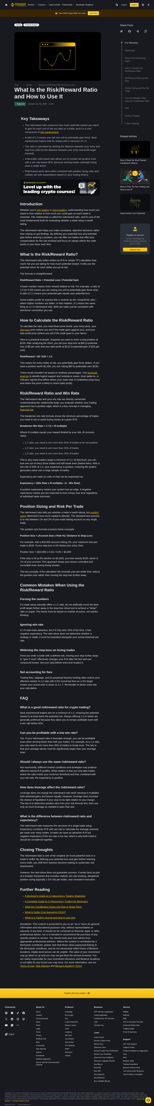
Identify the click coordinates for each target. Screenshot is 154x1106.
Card (67, 1029)
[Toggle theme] (148, 4)
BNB (125, 1018)
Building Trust (41, 1039)
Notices (39, 1052)
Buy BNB (97, 1068)
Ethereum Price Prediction (104, 1057)
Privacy (39, 1035)
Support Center (129, 1047)
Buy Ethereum (99, 1078)
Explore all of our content (77, 993)
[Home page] (18, 5)
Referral (126, 1015)
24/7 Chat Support (130, 1044)
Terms (38, 1032)
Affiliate (126, 1012)
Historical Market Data (131, 1025)
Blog (37, 1042)
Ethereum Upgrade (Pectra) (104, 1061)
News (38, 1022)
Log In (124, 5)
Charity (67, 1056)
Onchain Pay (99, 1025)
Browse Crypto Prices (102, 1041)
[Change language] (143, 5)
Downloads (40, 1056)
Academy (68, 1032)
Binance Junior (70, 1025)
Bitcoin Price (98, 1044)
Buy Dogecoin (99, 1074)
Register (134, 5)
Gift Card (68, 1035)
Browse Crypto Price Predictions (106, 1051)
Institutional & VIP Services (104, 1018)
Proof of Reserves (130, 1032)
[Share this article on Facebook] (129, 31)
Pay (66, 1018)
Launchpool (69, 1039)
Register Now (135, 250)
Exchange (68, 1012)
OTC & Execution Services (133, 1022)
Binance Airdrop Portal (131, 1068)
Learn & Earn (99, 1037)
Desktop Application (43, 1059)
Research (68, 1052)
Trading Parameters (130, 1064)
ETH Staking (69, 1045)
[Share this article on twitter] (121, 31)
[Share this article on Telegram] (137, 31)
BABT (67, 1049)
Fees (125, 1054)
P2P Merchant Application (103, 1012)
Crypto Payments (71, 1022)
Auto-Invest (69, 1042)
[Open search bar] (116, 5)
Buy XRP (97, 1071)
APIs (125, 1057)
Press (38, 1025)
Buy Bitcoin (98, 1064)
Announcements (42, 1018)
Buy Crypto (69, 1015)
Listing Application (101, 1015)
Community (40, 1045)
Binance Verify (128, 1061)
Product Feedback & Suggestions (135, 1051)
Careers (39, 1015)
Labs (96, 1022)
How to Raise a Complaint (133, 1074)
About (38, 1012)
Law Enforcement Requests (133, 1071)
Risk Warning (41, 1049)
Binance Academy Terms (21, 1101)
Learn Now (93, 13)
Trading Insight (128, 1029)
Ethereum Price (100, 1047)
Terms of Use (140, 1099)
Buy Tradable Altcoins (102, 1081)
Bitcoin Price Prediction (102, 1054)
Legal (38, 1029)
